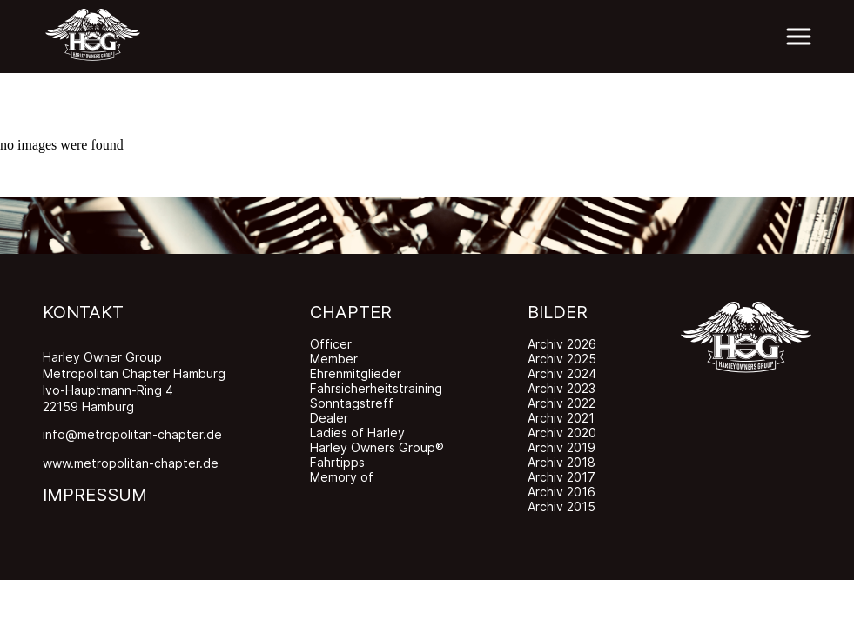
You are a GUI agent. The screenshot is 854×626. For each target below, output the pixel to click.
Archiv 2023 (561, 388)
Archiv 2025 (562, 358)
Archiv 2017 (561, 477)
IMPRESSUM (95, 494)
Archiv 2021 (561, 417)
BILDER (558, 312)
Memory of (341, 477)
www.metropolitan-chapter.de (131, 463)
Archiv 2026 (562, 343)
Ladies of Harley (357, 432)
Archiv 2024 (562, 373)
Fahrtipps (337, 462)
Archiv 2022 (561, 403)
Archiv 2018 (561, 462)
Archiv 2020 (562, 432)
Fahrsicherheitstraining (376, 388)
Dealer (329, 417)
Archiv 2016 (561, 491)
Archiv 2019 (561, 447)
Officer (331, 343)
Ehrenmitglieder (355, 373)
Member (334, 358)
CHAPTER (351, 312)
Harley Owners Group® (377, 447)
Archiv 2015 (561, 506)
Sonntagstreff (351, 403)
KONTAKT (83, 312)
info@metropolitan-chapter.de (132, 434)
